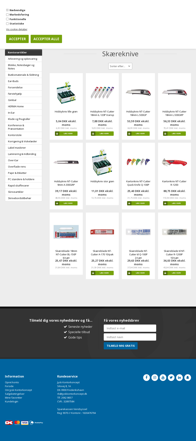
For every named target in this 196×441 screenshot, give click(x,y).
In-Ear (11, 112)
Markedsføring (19, 14)
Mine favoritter (13, 397)
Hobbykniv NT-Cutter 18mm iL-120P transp (102, 113)
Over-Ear (13, 160)
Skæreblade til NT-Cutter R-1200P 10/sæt (174, 254)
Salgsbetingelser (14, 393)
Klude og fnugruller (19, 119)
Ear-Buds (13, 81)
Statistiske (17, 23)
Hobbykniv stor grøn (102, 181)
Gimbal (12, 100)
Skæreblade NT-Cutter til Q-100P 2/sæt (138, 254)
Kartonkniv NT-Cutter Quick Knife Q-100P (138, 183)
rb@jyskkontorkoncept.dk (72, 393)
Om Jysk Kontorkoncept (18, 390)
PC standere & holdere (21, 179)
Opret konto (12, 382)
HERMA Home (16, 106)
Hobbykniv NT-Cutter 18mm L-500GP (138, 113)
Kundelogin (11, 401)
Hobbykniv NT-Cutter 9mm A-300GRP (66, 183)
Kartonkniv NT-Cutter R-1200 (174, 183)
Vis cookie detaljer (16, 29)
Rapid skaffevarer (18, 185)
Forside (9, 386)
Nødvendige (17, 10)
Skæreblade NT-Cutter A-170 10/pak (102, 252)
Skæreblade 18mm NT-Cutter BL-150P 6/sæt (66, 254)
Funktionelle (18, 19)
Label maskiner (17, 147)
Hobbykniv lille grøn (66, 111)
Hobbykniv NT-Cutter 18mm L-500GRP (174, 113)
